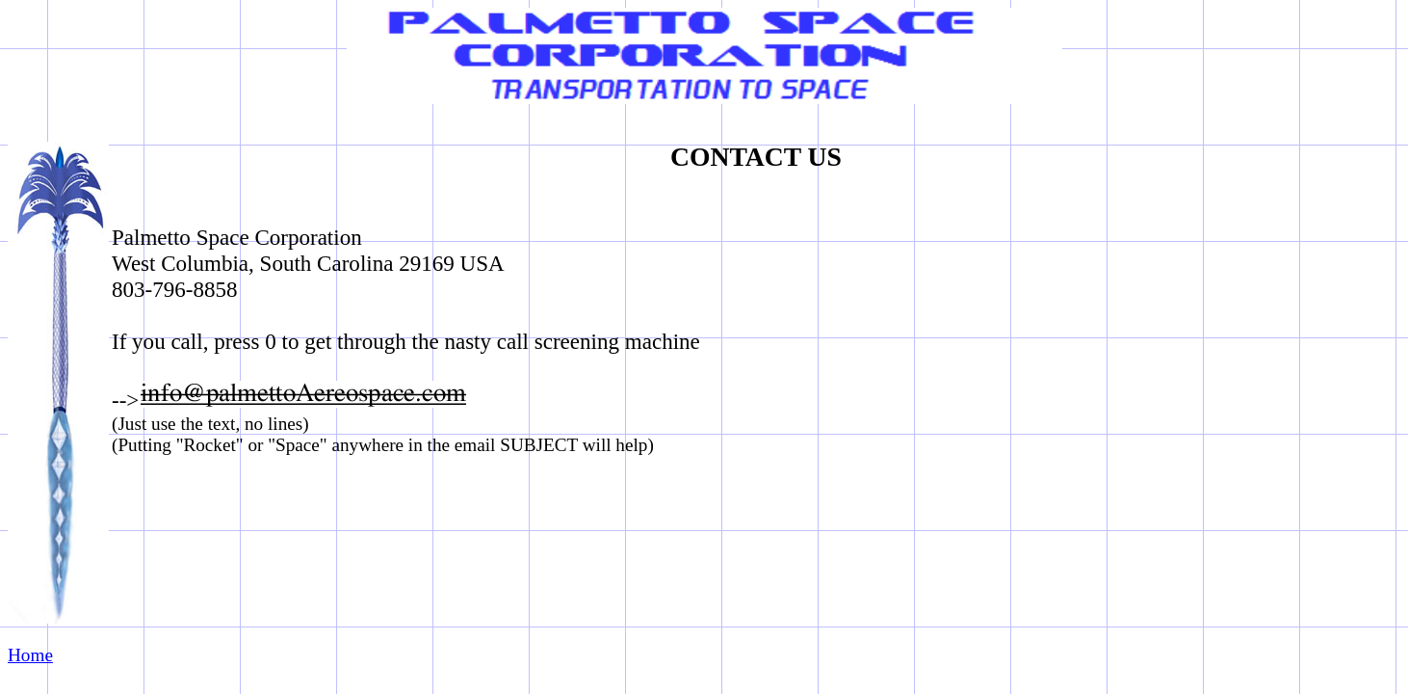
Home (30, 655)
